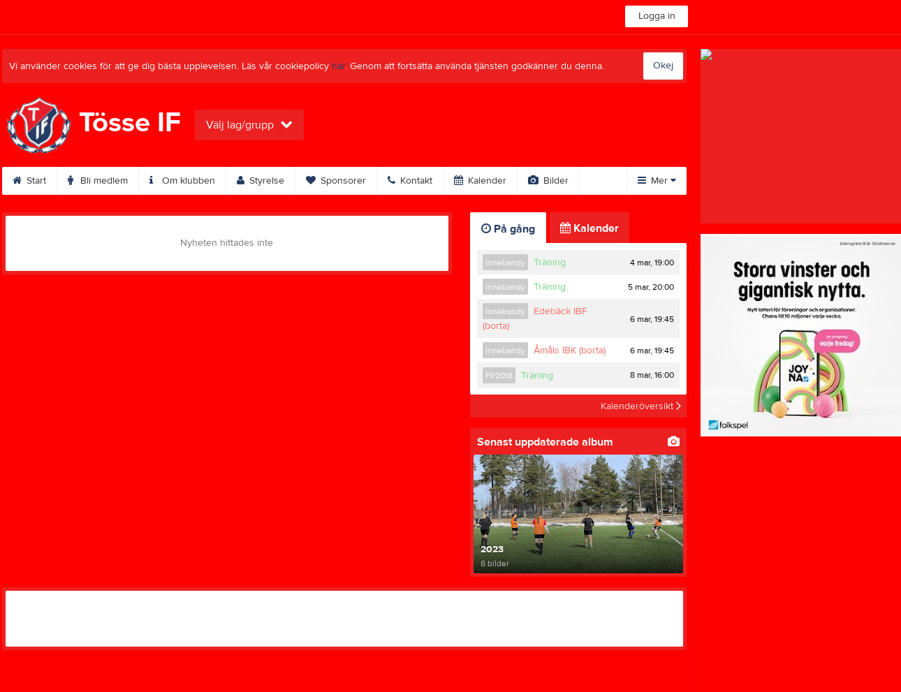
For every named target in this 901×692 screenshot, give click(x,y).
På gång (508, 229)
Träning (550, 262)
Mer (657, 181)
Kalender (480, 181)
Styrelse (260, 181)
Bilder (548, 181)
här (338, 66)
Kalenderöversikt (641, 405)
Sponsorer (336, 181)
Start (29, 181)
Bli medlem (98, 181)
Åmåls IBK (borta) (570, 350)
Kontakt (410, 181)
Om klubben (182, 181)
